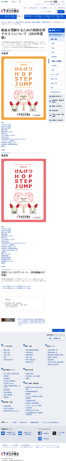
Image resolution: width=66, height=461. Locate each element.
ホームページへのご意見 (52, 441)
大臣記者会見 (29, 350)
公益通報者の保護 (30, 394)
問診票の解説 (5, 255)
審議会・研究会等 (56, 106)
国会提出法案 (29, 369)
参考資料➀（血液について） (9, 142)
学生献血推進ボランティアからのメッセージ (13, 139)
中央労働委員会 (8, 388)
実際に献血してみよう (7, 131)
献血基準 (3, 252)
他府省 (14, 416)
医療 (53, 52)
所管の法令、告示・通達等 (33, 372)
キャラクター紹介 (6, 124)
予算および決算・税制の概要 (58, 115)
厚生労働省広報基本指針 (32, 347)
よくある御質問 (43, 7)
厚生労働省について (10, 366)
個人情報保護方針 (26, 439)
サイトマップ (52, 7)
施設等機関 (7, 385)
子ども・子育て (55, 74)
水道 (53, 70)
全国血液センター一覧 (7, 261)
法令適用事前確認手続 (32, 385)
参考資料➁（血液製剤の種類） (9, 144)
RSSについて (39, 441)
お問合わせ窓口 (33, 7)
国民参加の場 (61, 7)
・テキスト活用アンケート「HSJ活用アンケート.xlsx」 (16, 288)
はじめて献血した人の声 (8, 135)
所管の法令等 (30, 366)
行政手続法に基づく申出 (32, 404)
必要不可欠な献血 (6, 126)
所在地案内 (7, 374)
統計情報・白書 (8, 397)
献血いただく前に (6, 253)
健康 (53, 43)
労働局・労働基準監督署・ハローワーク (12, 382)
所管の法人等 (23, 416)
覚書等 (27, 374)
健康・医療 (54, 39)
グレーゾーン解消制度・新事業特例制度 (34, 391)
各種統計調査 (7, 400)
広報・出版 (29, 355)
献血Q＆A (4, 133)
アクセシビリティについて (10, 441)
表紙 (2, 122)
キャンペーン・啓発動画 (8, 140)
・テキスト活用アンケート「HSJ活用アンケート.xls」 (16, 286)
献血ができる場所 (6, 128)
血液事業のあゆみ (6, 259)
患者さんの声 (5, 137)
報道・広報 (29, 344)
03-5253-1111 (11, 456)
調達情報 (28, 387)
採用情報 (6, 393)
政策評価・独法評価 (57, 120)
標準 (55, 1)
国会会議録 (55, 110)
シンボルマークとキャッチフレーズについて (46, 439)
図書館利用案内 (34, 416)
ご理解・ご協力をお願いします (9, 250)
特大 (63, 1)
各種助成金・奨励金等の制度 (58, 101)
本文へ (25, 7)
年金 (52, 87)
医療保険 (54, 56)
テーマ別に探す (8, 344)
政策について (56, 30)
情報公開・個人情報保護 (32, 397)
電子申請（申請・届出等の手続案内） (34, 382)
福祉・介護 (54, 78)
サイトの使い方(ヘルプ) (26, 441)
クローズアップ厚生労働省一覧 (50, 416)
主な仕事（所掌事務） (10, 376)
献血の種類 (4, 129)
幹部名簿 (6, 372)
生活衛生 (54, 65)
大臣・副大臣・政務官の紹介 (11, 369)
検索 (61, 11)
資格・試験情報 (8, 390)
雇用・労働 (54, 83)
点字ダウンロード (40, 4)
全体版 (3, 149)
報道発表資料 (29, 352)
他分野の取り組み (55, 92)
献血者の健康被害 (6, 257)
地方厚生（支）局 (8, 379)
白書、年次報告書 (8, 402)
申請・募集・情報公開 (32, 378)
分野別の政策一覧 (56, 34)
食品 (53, 48)
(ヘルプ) (63, 4)
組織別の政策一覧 (56, 96)
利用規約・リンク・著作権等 (10, 439)
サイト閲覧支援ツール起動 (53, 4)
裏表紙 (3, 146)
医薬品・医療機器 (56, 61)
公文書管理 (29, 401)
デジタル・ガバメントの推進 (33, 399)
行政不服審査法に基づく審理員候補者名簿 (34, 407)
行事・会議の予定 (30, 357)
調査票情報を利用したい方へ (11, 404)
